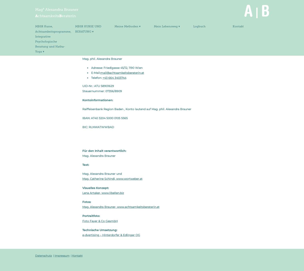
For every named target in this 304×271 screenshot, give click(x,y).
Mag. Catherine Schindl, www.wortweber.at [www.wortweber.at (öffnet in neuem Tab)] (112, 179)
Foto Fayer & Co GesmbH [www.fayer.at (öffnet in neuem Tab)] (100, 221)
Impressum (62, 255)
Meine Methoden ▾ (128, 26)
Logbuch (199, 26)
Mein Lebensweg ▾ (167, 26)
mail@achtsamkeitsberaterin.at (122, 73)
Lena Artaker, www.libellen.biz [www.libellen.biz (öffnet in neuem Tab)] (103, 193)
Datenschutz (43, 255)
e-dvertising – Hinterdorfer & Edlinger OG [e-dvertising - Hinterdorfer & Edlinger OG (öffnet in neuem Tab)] (111, 235)
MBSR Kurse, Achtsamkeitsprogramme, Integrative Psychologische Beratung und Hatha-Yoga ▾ (53, 39)
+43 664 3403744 (114, 78)
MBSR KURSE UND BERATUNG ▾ (88, 29)
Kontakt (238, 26)
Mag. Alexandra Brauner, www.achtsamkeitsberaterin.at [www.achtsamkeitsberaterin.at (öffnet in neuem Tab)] (120, 207)
